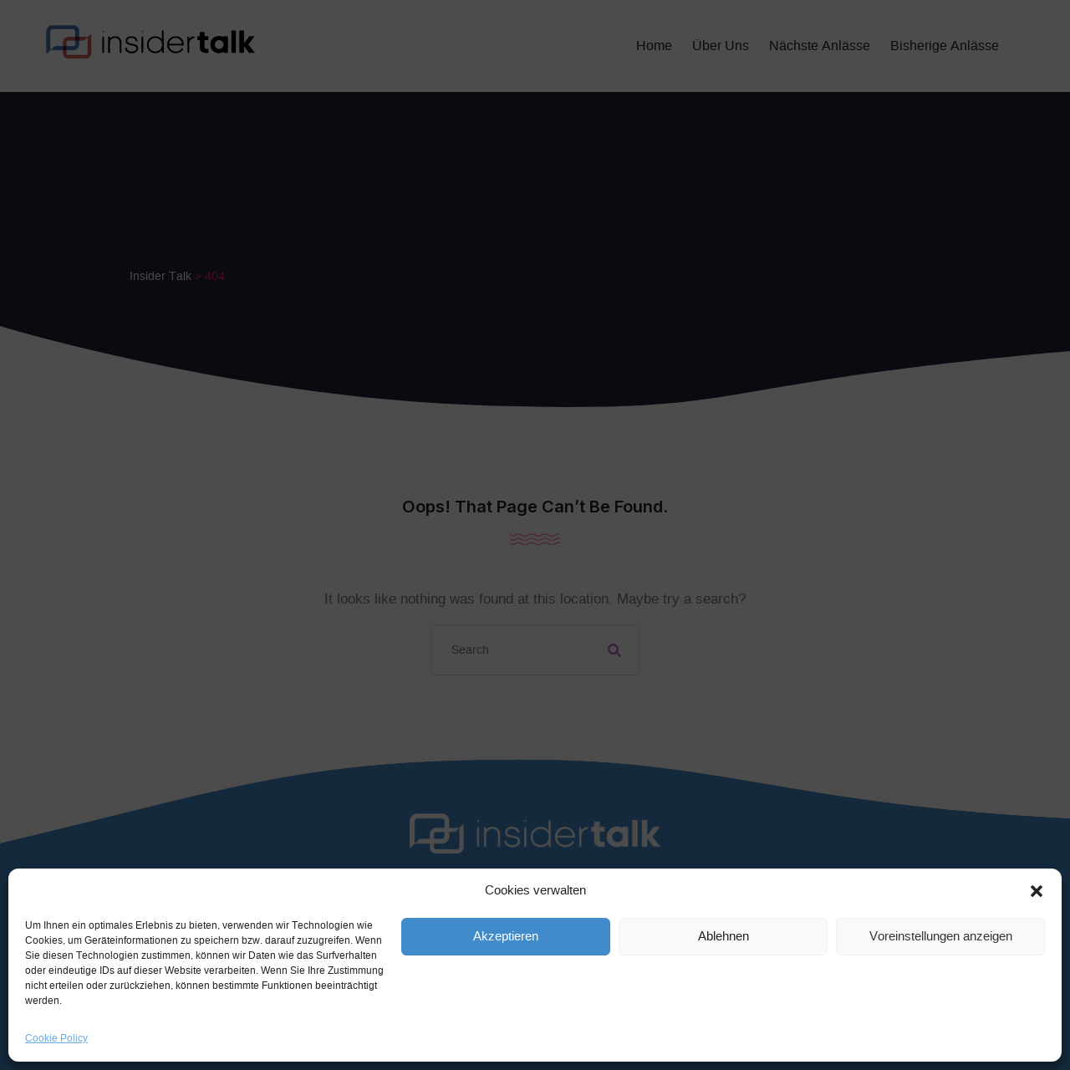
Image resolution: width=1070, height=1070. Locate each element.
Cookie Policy (56, 1038)
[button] (1036, 891)
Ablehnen (723, 936)
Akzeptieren (505, 936)
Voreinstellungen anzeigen (940, 936)
